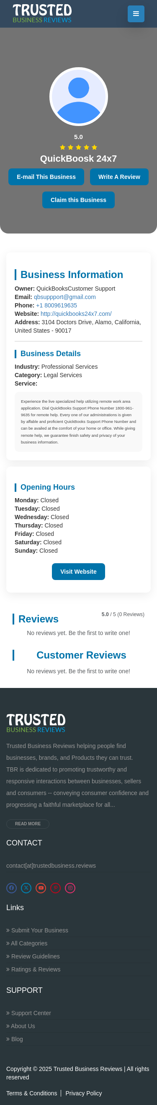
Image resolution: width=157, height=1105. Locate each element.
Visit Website (78, 571)
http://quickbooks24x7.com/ (76, 313)
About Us (20, 1026)
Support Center (28, 1013)
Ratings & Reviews (33, 969)
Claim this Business (78, 200)
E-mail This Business (46, 176)
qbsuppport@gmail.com (65, 297)
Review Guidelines (33, 956)
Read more (28, 824)
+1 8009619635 (56, 305)
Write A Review (119, 176)
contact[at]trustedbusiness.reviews (51, 865)
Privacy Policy (83, 1093)
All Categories (26, 943)
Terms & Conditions (31, 1093)
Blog (14, 1039)
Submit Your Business (37, 930)
